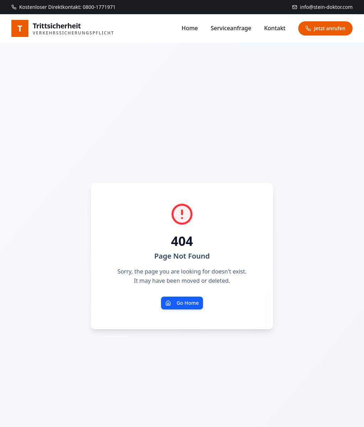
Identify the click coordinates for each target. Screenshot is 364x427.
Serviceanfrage (231, 28)
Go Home (182, 302)
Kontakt (274, 28)
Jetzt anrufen (325, 28)
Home (190, 28)
